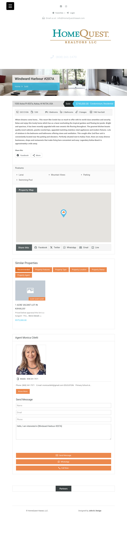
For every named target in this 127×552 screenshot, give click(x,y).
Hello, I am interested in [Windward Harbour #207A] (63, 432)
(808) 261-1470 (66, 57)
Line (95, 247)
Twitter (55, 247)
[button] (64, 213)
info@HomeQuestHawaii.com (71, 18)
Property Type (61, 270)
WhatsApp (69, 247)
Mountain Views (58, 175)
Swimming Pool (26, 180)
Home (18, 86)
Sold (26, 86)
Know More (23, 391)
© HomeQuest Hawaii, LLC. (37, 511)
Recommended (24, 270)
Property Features (42, 270)
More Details (35, 315)
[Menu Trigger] (10, 6)
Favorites (57, 13)
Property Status (98, 270)
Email (83, 247)
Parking (86, 175)
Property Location (79, 270)
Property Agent (24, 275)
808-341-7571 (32, 379)
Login (71, 13)
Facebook (40, 247)
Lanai (21, 175)
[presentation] (31, 446)
